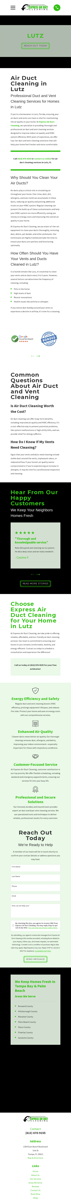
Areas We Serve (35, 1182)
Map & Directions (35, 1158)
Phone (14, 886)
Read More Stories (36, 583)
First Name (16, 867)
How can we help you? (20, 906)
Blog (35, 1198)
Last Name (16, 876)
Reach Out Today (35, 45)
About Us (35, 1175)
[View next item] (38, 356)
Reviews (35, 1186)
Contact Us (35, 1190)
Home (35, 1171)
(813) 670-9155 (35, 1133)
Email (14, 896)
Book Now (35, 1194)
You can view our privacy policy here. (43, 928)
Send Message (35, 959)
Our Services (35, 1179)
